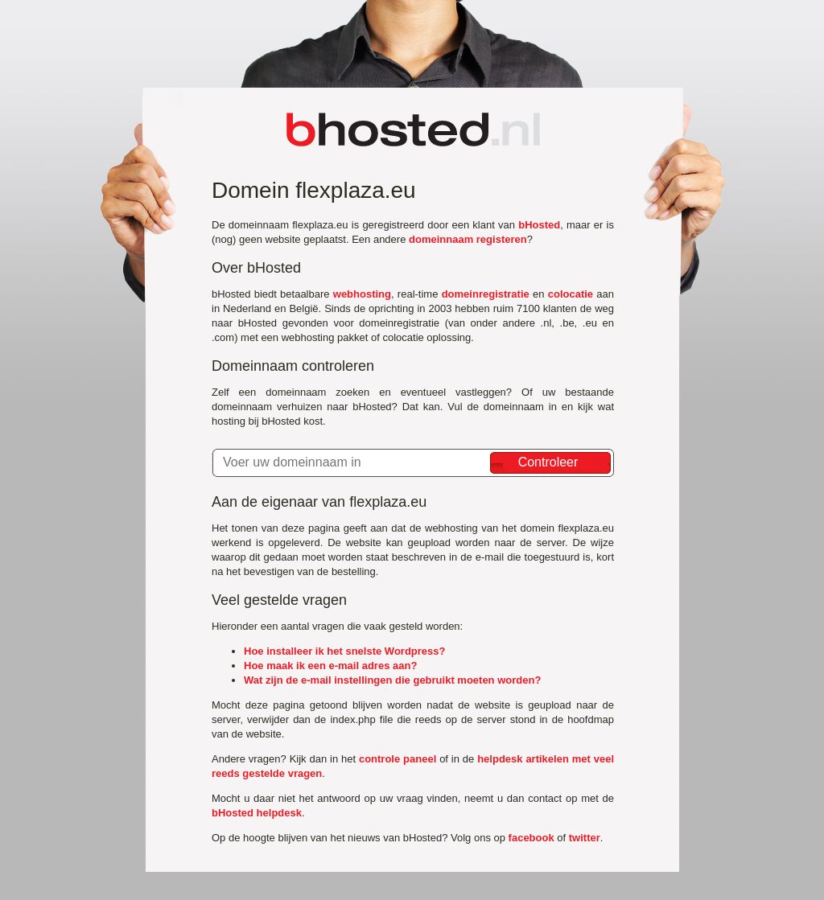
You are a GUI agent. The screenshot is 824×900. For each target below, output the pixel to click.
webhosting (362, 294)
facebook (531, 838)
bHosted (539, 225)
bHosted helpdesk (257, 813)
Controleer (548, 462)
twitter (584, 838)
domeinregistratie (485, 294)
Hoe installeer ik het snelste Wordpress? (344, 651)
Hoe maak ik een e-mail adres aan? (330, 666)
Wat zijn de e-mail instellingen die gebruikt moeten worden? (392, 680)
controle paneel (397, 759)
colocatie (570, 294)
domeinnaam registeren (468, 239)
